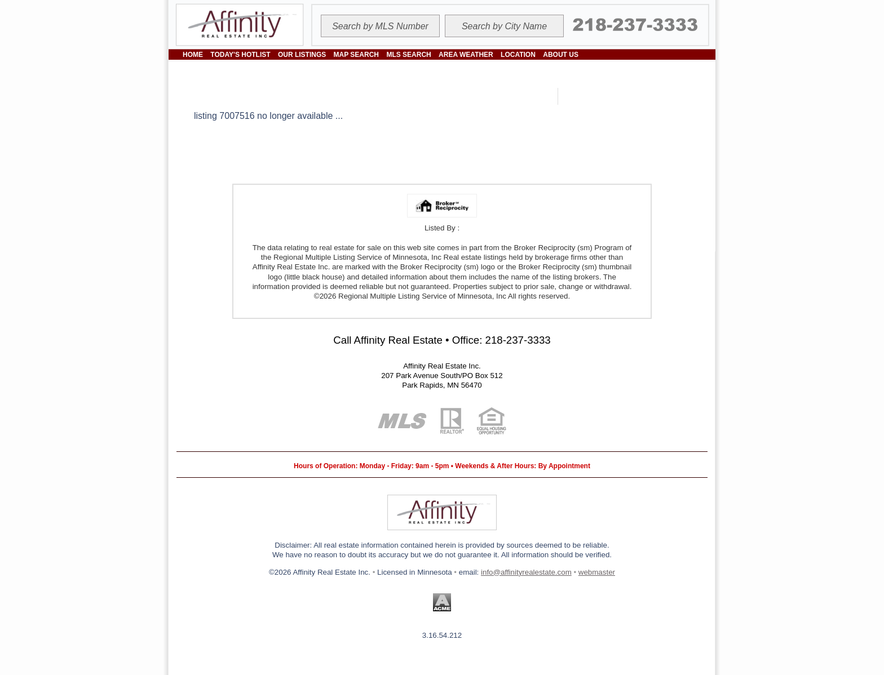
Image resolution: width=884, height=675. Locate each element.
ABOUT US (560, 55)
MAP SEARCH (356, 55)
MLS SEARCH (408, 55)
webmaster (596, 572)
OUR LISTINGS (302, 55)
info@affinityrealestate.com (526, 572)
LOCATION (518, 55)
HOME (193, 55)
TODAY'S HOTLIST (240, 55)
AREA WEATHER (466, 55)
